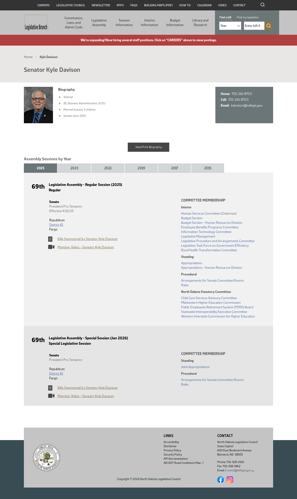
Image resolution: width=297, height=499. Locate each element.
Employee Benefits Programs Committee (209, 227)
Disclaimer (170, 446)
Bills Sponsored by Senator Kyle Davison (88, 239)
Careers (43, 5)
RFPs (120, 5)
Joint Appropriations (195, 367)
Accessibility (171, 442)
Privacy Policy (172, 450)
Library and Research (200, 22)
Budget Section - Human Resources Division (211, 223)
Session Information (124, 22)
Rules (185, 285)
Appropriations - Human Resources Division (211, 268)
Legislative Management (198, 236)
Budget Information (175, 22)
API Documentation (176, 458)
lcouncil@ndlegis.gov (239, 470)
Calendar (204, 5)
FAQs (133, 5)
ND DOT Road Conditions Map (184, 463)
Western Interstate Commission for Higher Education (218, 316)
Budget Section (191, 218)
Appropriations (191, 263)
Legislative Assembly (99, 22)
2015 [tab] (207, 168)
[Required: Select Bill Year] (230, 25)
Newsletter (101, 5)
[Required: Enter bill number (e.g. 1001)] (254, 25)
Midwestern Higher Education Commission (211, 303)
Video (222, 5)
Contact (239, 5)
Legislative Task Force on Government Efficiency (215, 246)
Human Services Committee (200, 213)
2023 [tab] (74, 168)
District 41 (56, 225)
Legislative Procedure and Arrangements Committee (218, 241)
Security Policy (173, 454)
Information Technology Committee (206, 232)
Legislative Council (70, 5)
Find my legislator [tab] (248, 17)
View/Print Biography (148, 147)
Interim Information (149, 22)
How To (185, 5)
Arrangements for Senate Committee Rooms (212, 280)
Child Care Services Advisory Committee (209, 298)
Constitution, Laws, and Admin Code (73, 22)
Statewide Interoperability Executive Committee (214, 312)
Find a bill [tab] (225, 17)
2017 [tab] (174, 168)
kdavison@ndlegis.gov (248, 105)
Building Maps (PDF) (158, 5)
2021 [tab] (108, 168)
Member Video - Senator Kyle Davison (86, 247)
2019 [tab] (141, 168)
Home (28, 57)
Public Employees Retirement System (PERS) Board (217, 307)
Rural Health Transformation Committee (209, 250)
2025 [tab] (40, 168)
